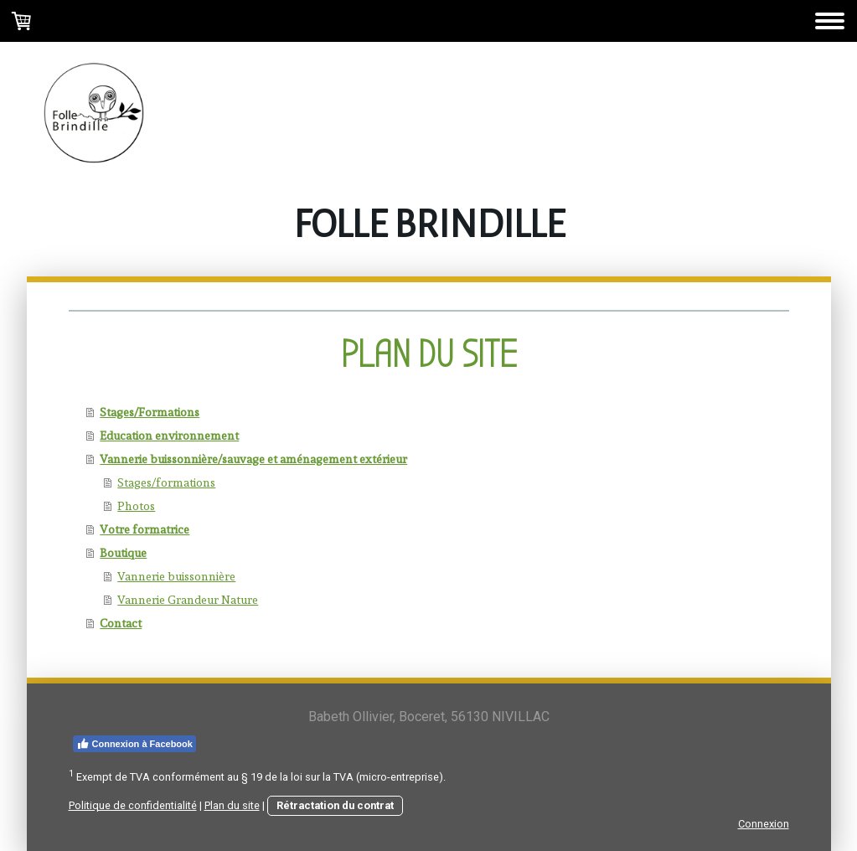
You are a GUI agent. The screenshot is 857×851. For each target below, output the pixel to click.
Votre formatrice (144, 529)
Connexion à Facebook (134, 743)
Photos (136, 506)
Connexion (763, 823)
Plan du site (232, 805)
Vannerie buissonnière (176, 576)
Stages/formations (166, 482)
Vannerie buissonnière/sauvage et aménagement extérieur (253, 459)
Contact (121, 623)
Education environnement (169, 435)
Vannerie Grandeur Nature (187, 599)
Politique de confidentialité (133, 805)
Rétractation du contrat (335, 805)
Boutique (123, 553)
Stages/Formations (149, 412)
